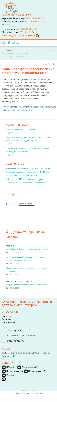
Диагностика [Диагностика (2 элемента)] (11, 169)
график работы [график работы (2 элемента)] (12, 172)
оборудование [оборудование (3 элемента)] (30, 175)
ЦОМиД (8, 367)
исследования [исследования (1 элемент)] (33, 172)
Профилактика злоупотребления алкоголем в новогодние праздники (27, 150)
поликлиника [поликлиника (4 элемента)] (13, 182)
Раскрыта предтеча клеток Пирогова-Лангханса (26, 285)
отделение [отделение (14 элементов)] (15, 178)
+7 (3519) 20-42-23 (15, 335)
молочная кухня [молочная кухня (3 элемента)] (14, 175)
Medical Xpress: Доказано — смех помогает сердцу (27, 249)
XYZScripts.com (39, 393)
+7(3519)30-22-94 (26, 32)
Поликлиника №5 (34, 371)
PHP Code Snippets (19, 393)
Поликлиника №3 (27, 367)
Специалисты (8, 322)
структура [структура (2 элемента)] (43, 182)
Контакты (7, 24)
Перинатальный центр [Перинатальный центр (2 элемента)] (40, 169)
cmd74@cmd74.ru (15, 340)
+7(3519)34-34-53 (35, 21)
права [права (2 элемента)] (24, 182)
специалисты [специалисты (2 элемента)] (33, 182)
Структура (6, 319)
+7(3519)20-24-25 (26, 29)
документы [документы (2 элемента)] (24, 172)
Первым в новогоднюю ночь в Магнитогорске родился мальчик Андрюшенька (28, 139)
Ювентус (8, 375)
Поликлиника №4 (12, 371)
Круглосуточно (14, 330)
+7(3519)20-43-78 (33, 18)
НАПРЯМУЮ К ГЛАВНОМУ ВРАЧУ (16, 15)
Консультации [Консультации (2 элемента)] (23, 169)
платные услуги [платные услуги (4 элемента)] (34, 179)
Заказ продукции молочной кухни (20, 35)
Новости (9, 50)
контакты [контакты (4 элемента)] (44, 171)
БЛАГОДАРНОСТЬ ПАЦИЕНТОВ (20, 129)
